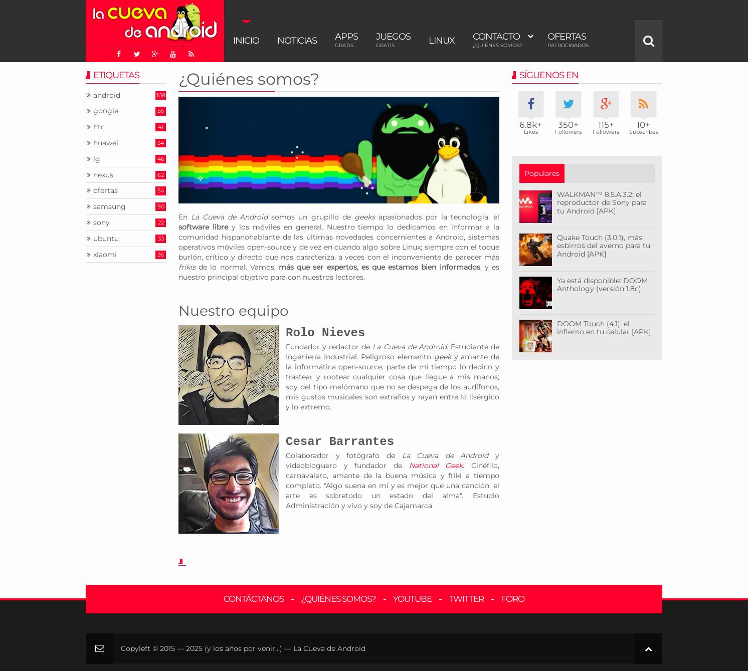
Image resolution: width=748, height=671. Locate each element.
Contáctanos (254, 599)
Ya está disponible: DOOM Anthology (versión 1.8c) (602, 285)
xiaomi (105, 255)
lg (96, 159)
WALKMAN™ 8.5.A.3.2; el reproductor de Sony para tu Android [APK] (602, 203)
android (106, 95)
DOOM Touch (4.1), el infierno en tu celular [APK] (604, 328)
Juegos (393, 40)
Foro (512, 599)
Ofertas (568, 40)
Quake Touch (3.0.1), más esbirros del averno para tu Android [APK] (603, 246)
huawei (105, 143)
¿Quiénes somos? (248, 79)
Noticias (297, 40)
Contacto (497, 40)
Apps (346, 40)
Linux (442, 40)
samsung (109, 206)
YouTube (412, 599)
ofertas (105, 190)
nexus (103, 175)
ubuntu (106, 239)
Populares (541, 173)
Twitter (466, 599)
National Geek (436, 465)
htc (99, 127)
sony (101, 222)
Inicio (246, 40)
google (105, 111)
